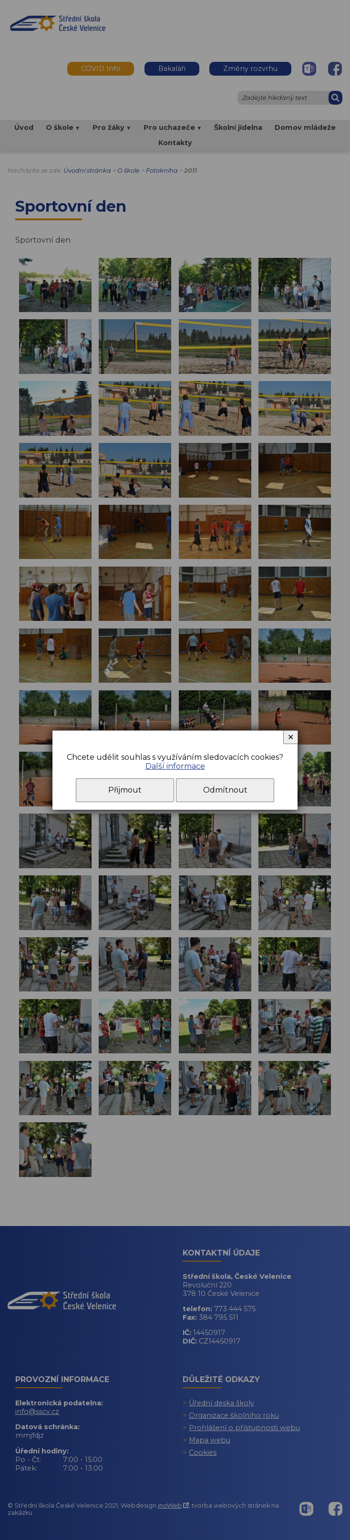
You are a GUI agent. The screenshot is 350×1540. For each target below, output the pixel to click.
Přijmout (125, 790)
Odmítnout (225, 790)
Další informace (175, 766)
